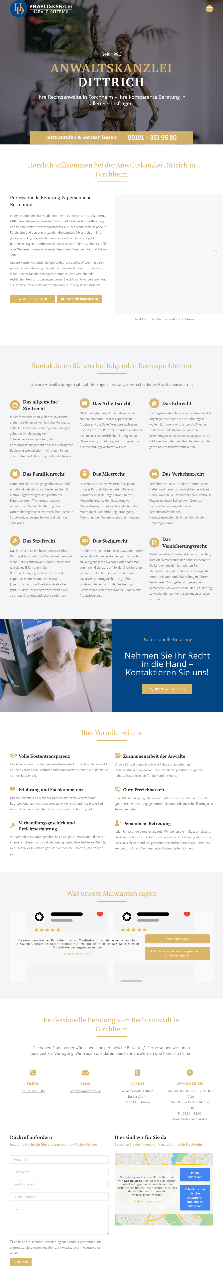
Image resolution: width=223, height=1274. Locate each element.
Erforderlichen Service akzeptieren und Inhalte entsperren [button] (177, 953)
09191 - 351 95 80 (152, 134)
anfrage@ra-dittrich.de (85, 1091)
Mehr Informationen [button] (77, 954)
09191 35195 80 (33, 1091)
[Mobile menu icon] (209, 8)
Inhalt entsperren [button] (178, 939)
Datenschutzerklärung (46, 1242)
